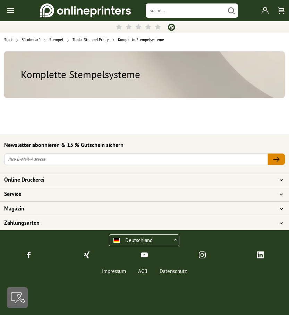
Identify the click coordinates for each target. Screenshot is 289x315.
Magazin (140, 209)
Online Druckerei (140, 180)
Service (140, 194)
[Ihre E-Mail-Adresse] (136, 159)
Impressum (114, 271)
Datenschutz (173, 271)
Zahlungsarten (140, 223)
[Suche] (185, 10)
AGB (142, 271)
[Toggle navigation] (11, 10)
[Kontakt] (17, 297)
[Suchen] (231, 10)
